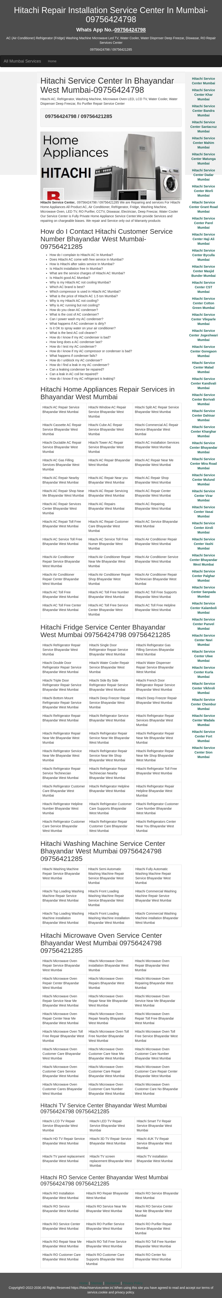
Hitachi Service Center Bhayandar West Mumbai (203, 559)
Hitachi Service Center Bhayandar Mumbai (203, 447)
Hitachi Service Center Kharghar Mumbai (203, 431)
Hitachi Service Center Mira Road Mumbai (203, 463)
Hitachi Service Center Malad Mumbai (203, 367)
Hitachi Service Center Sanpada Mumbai (203, 592)
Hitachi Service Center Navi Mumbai (203, 640)
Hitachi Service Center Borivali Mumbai (203, 399)
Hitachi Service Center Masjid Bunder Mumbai (203, 271)
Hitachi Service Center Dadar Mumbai (203, 174)
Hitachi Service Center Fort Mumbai (203, 736)
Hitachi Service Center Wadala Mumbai (203, 720)
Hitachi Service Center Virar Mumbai (203, 495)
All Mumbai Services (22, 61)
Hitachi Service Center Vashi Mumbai (203, 543)
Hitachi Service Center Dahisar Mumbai (203, 415)
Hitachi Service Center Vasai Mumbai (203, 511)
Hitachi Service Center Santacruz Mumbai (203, 126)
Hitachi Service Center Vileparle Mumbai (203, 319)
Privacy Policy (133, 1283)
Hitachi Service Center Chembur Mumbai (203, 704)
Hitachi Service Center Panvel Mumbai (203, 624)
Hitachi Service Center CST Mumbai (203, 287)
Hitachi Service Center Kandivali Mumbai (203, 383)
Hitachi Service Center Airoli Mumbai (203, 527)
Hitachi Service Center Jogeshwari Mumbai (203, 335)
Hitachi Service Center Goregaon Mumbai (203, 351)
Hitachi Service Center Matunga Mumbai (203, 158)
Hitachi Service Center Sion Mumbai (203, 752)
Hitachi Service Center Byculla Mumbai (203, 255)
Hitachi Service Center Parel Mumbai (203, 223)
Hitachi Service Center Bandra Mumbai (203, 110)
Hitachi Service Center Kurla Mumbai (203, 672)
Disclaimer (112, 1283)
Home (52, 61)
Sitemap (96, 1283)
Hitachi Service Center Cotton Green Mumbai (203, 303)
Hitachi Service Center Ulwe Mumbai (203, 656)
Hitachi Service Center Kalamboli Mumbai (203, 608)
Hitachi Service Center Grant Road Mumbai (203, 207)
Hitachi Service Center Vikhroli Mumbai (203, 688)
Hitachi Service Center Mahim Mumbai (203, 142)
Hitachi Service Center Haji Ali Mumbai (203, 239)
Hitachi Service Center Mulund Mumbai (203, 479)
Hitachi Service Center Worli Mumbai (203, 190)
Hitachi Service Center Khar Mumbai (203, 94)
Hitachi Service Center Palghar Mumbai (203, 575)
